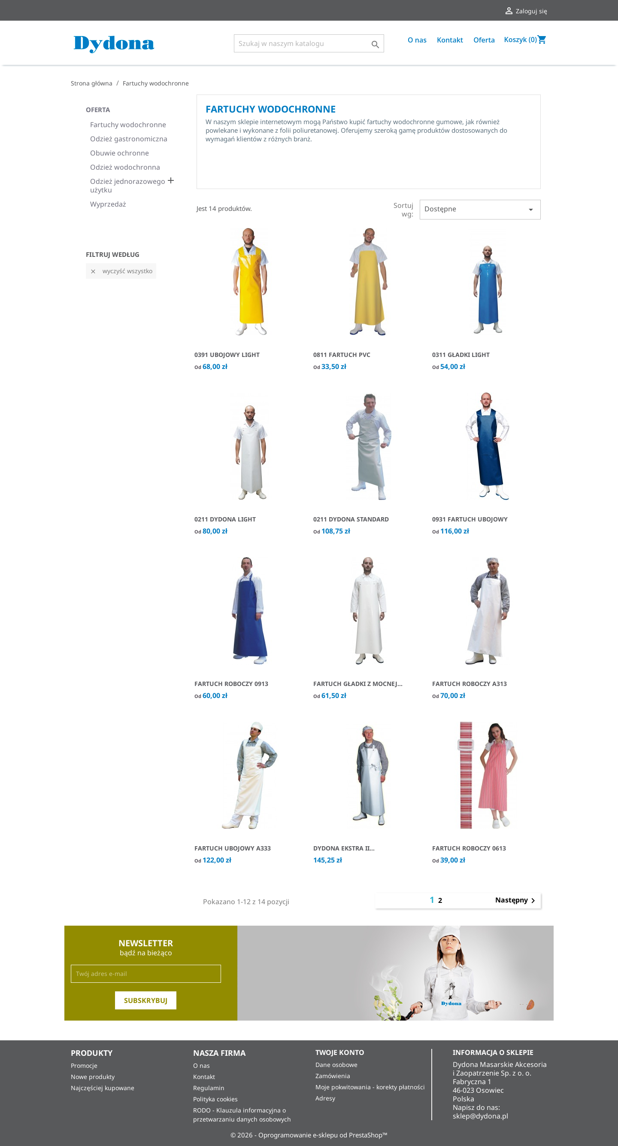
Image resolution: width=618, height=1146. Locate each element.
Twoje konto (339, 1052)
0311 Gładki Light (461, 355)
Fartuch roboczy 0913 (231, 684)
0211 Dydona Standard (351, 519)
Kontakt (450, 40)
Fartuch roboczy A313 (469, 684)
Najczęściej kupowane (102, 1088)
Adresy (325, 1098)
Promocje (84, 1065)
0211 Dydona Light (225, 519)
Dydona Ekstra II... (344, 848)
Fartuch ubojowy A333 (232, 848)
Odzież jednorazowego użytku (127, 186)
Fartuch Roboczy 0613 (469, 848)
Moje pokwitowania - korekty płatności (370, 1087)
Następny (516, 901)
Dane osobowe (336, 1065)
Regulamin (208, 1088)
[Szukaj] (309, 43)
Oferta (484, 40)
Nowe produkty (93, 1077)
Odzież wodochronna (125, 167)
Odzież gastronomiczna (128, 138)
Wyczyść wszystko (121, 271)
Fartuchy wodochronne (128, 124)
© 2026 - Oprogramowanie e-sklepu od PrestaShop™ (309, 1135)
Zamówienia (332, 1076)
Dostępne (480, 209)
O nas (417, 40)
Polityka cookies (215, 1099)
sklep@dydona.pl (480, 1116)
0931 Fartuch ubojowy (470, 519)
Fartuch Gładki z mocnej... (358, 684)
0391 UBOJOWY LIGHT (227, 355)
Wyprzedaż (108, 204)
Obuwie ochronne (119, 153)
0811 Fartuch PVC (341, 355)
